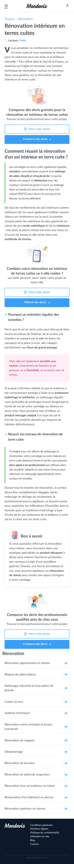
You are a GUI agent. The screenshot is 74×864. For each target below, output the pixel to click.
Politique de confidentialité (44, 832)
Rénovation (25, 19)
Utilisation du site (39, 836)
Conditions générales (41, 825)
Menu (5, 6)
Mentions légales (39, 829)
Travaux (9, 19)
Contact (34, 844)
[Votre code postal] (39, 129)
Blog (32, 840)
